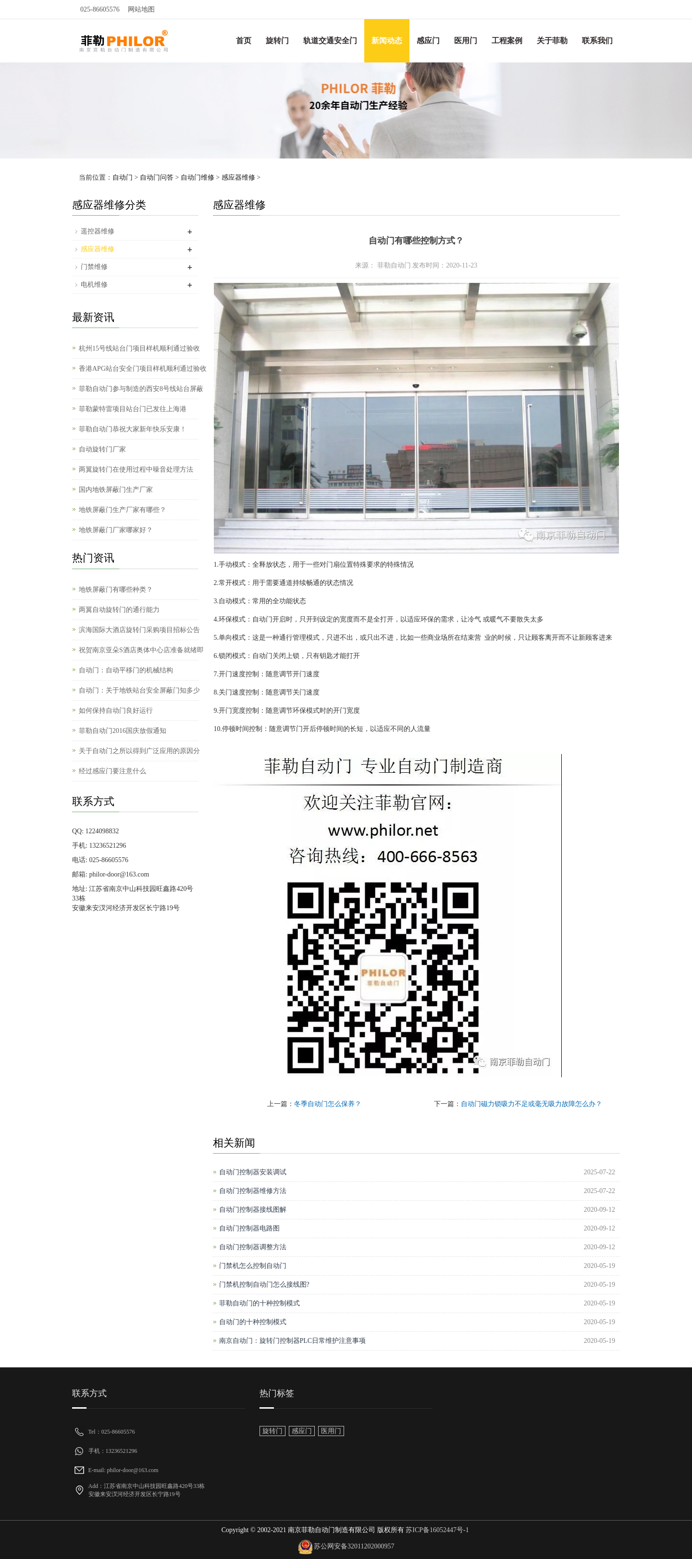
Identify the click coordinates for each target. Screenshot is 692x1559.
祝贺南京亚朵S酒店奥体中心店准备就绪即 (141, 650)
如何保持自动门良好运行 (116, 710)
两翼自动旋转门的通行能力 (119, 609)
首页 (243, 41)
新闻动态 (386, 41)
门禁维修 (94, 266)
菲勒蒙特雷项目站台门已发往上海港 (132, 409)
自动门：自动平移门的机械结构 (126, 670)
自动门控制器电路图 (249, 1228)
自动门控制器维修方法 (252, 1190)
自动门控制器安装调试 (252, 1172)
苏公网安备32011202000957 (354, 1546)
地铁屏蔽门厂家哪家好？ (116, 530)
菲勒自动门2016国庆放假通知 (122, 730)
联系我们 (597, 41)
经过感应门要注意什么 (112, 771)
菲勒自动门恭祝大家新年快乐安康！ (132, 429)
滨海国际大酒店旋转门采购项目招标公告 (139, 629)
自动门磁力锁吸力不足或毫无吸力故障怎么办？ (531, 1104)
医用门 (465, 41)
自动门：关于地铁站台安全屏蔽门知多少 (139, 690)
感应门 (428, 41)
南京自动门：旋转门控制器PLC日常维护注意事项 (292, 1340)
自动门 (122, 177)
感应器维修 (238, 177)
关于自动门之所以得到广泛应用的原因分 (139, 751)
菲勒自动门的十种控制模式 (259, 1303)
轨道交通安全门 (330, 41)
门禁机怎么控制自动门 (252, 1265)
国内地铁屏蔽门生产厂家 (116, 489)
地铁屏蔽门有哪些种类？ (116, 589)
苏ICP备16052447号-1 (436, 1530)
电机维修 (94, 284)
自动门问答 (156, 177)
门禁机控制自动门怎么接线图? (264, 1284)
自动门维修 (197, 177)
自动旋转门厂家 (102, 449)
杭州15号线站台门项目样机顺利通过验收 (139, 348)
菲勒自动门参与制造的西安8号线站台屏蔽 (141, 388)
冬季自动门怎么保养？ (327, 1104)
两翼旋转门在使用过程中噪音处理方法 (136, 469)
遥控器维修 (97, 231)
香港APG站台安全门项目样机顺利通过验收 (143, 368)
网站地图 (141, 9)
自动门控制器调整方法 (252, 1247)
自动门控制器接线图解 (252, 1209)
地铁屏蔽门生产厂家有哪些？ (122, 509)
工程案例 (507, 41)
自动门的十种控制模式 (252, 1322)
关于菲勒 (552, 41)
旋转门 (277, 41)
